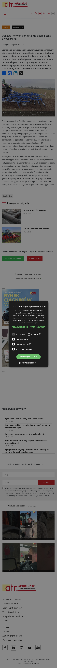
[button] (28, 328)
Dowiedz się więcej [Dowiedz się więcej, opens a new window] (31, 323)
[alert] (28, 334)
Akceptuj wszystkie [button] (28, 357)
